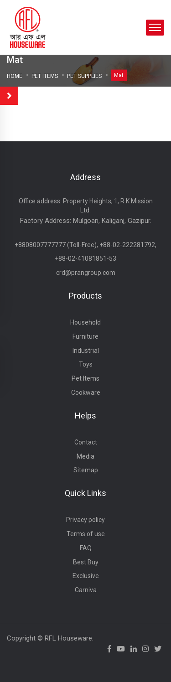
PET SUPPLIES (84, 76)
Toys (86, 364)
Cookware (85, 392)
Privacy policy (85, 519)
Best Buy (85, 562)
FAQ (86, 548)
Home (14, 76)
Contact (85, 442)
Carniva (86, 590)
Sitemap (85, 470)
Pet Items (44, 76)
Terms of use (86, 533)
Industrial (86, 350)
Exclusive (86, 575)
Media (85, 456)
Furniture (85, 336)
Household (85, 322)
